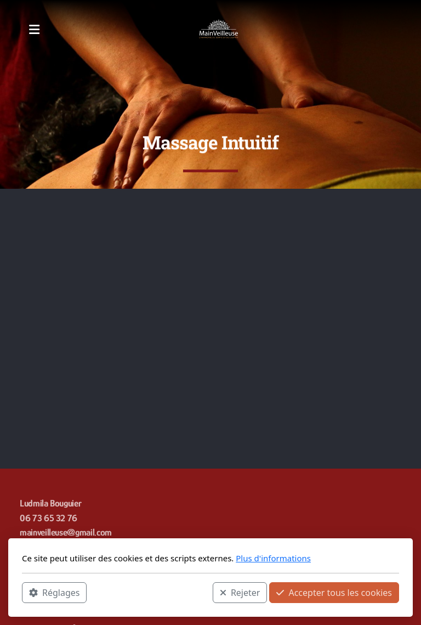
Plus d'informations (273, 558)
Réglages (54, 593)
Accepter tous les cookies (334, 593)
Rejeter (240, 593)
